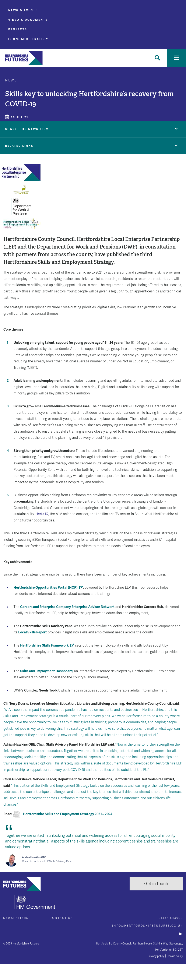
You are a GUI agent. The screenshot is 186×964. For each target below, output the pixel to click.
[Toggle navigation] (176, 58)
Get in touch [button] (156, 883)
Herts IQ (41, 514)
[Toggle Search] (157, 58)
